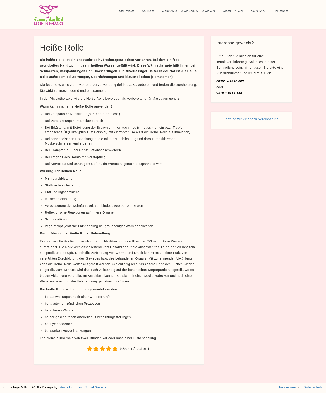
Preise (281, 10)
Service (126, 10)
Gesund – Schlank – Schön (188, 10)
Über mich (233, 10)
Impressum (287, 387)
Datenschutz (313, 387)
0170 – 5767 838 (229, 92)
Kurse (148, 10)
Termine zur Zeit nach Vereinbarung (251, 119)
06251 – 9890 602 (230, 81)
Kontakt (259, 10)
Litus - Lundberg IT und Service (82, 387)
